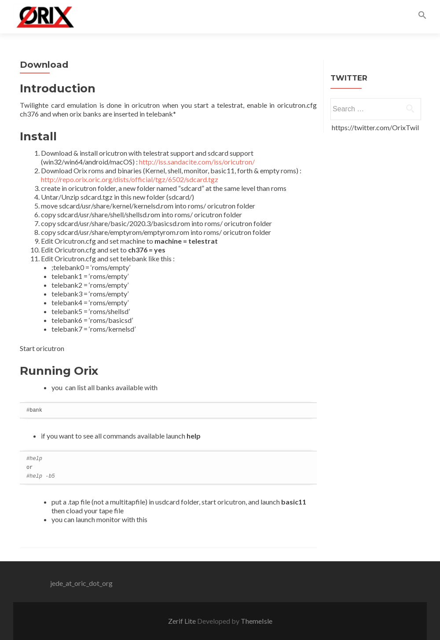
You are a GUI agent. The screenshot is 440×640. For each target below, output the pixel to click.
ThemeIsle (256, 621)
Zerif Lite (182, 621)
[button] (422, 16)
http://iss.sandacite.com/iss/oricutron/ (197, 161)
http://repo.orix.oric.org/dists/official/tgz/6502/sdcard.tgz (129, 179)
